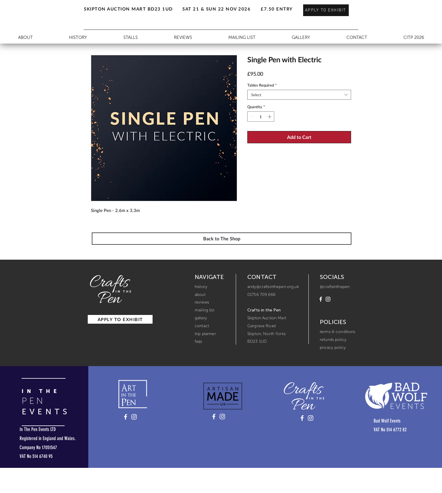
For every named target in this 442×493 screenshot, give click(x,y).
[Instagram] (328, 299)
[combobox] (299, 95)
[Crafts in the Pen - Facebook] (302, 418)
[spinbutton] (261, 117)
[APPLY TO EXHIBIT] (326, 10)
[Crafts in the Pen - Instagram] (310, 418)
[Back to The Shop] (221, 238)
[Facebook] (320, 299)
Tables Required (262, 85)
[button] (83, 6)
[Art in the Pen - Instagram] (134, 416)
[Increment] (270, 117)
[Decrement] (251, 117)
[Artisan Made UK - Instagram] (222, 416)
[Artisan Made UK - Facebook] (213, 416)
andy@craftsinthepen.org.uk (273, 286)
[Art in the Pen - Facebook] (125, 416)
